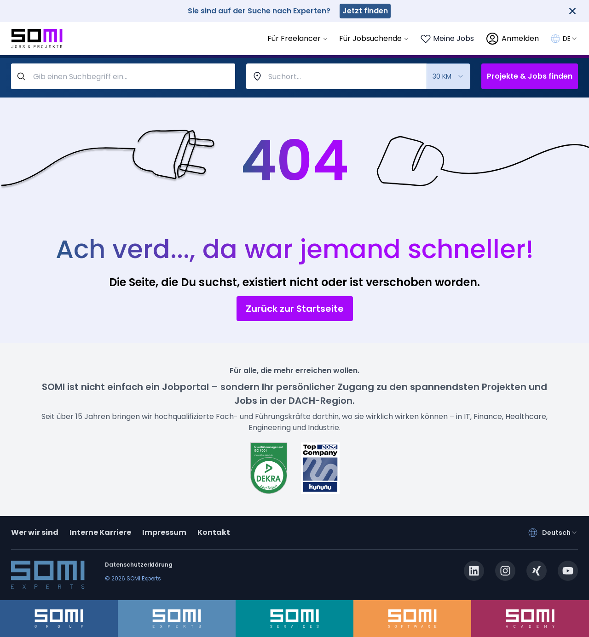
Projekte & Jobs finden (529, 76)
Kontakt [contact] (213, 532)
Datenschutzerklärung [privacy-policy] (139, 564)
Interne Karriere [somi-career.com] (100, 532)
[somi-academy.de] (530, 618)
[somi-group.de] (59, 618)
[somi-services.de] (294, 618)
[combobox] (570, 38)
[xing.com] (536, 571)
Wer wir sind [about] (34, 532)
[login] (512, 38)
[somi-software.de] (412, 618)
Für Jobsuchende (374, 38)
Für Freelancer (297, 38)
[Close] (572, 11)
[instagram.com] (505, 571)
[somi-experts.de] (177, 618)
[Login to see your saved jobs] (447, 38)
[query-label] (123, 76)
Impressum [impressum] (164, 532)
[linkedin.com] (474, 571)
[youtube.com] (568, 571)
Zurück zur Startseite (295, 308)
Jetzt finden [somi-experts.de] (365, 11)
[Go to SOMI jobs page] (37, 39)
